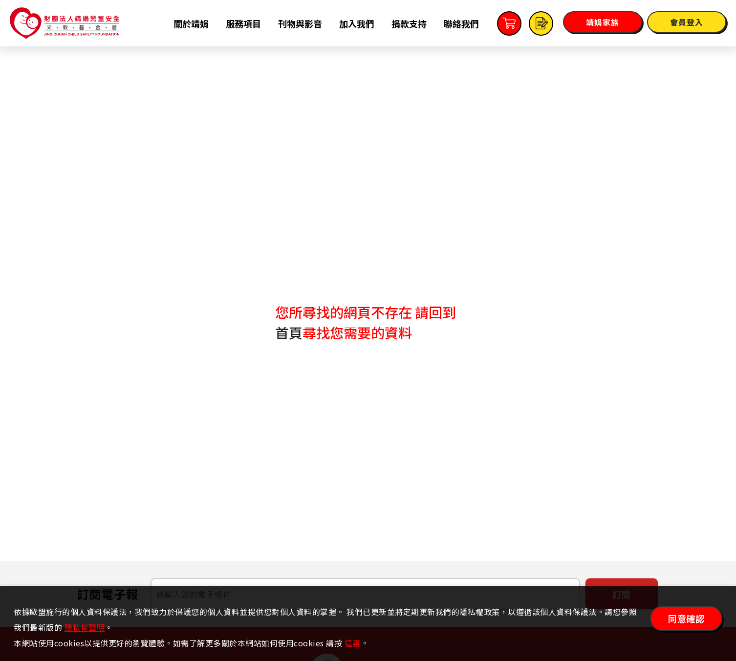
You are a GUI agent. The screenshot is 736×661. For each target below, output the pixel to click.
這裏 (353, 643)
